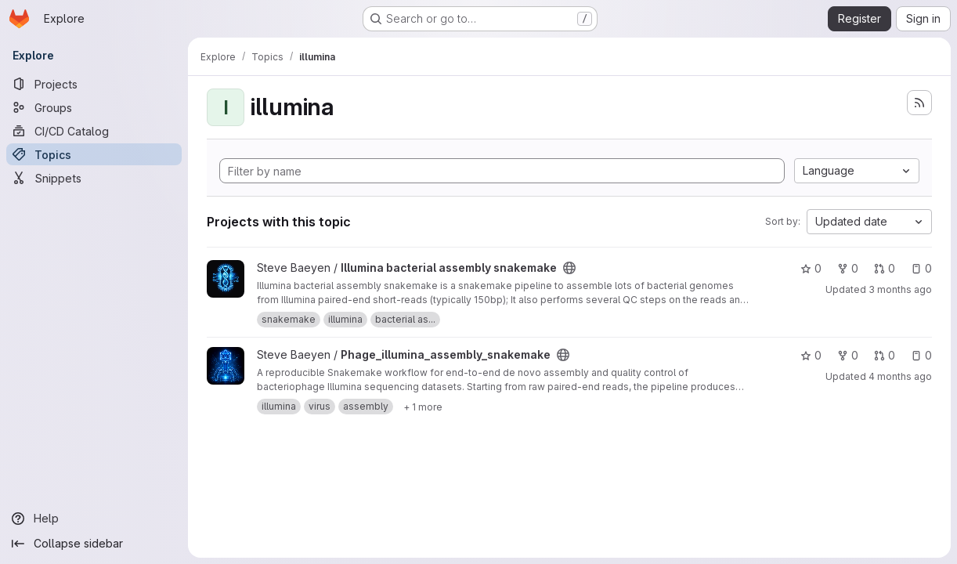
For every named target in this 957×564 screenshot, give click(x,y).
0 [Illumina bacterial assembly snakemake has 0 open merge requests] (884, 268)
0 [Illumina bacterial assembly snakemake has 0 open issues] (921, 268)
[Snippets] (94, 178)
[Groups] (94, 107)
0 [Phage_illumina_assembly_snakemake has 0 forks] (847, 355)
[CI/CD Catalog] (94, 131)
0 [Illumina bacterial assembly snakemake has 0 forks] (847, 268)
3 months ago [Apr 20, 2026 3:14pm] (900, 289)
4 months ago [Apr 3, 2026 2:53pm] (900, 376)
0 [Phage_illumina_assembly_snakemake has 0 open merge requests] (884, 355)
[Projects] (94, 84)
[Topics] (94, 154)
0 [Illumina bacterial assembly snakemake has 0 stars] (811, 268)
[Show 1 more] (423, 406)
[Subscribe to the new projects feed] (919, 102)
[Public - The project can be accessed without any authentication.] (569, 268)
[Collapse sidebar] (94, 544)
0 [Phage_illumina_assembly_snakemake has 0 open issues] (921, 355)
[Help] (94, 519)
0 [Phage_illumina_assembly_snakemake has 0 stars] (811, 355)
